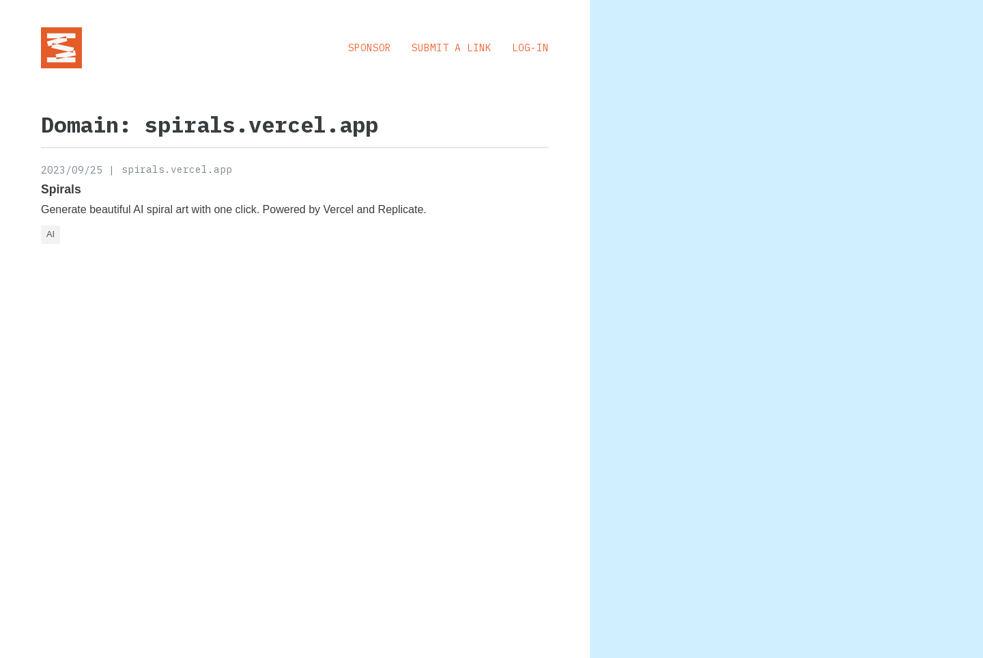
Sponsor (369, 47)
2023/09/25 (71, 169)
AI (50, 234)
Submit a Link (452, 47)
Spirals (61, 189)
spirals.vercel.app (177, 169)
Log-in (530, 47)
